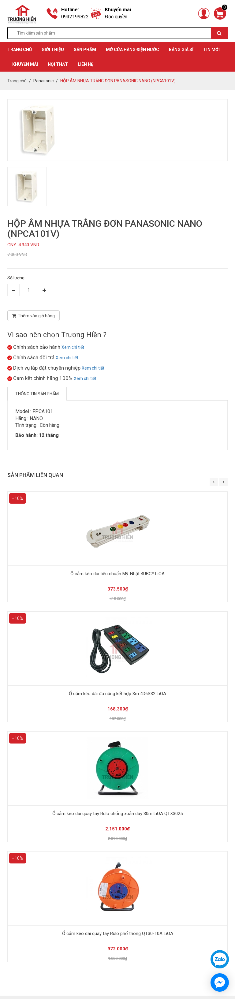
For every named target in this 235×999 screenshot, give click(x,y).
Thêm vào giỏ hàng (33, 315)
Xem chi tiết (73, 347)
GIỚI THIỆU (53, 49)
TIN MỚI (211, 49)
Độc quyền (116, 17)
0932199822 (75, 17)
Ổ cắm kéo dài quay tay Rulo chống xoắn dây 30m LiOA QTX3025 (117, 813)
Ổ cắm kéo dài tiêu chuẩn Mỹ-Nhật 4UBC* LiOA (117, 573)
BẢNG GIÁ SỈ (181, 49)
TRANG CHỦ (19, 49)
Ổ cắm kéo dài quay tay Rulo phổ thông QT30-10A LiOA (117, 933)
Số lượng (15, 277)
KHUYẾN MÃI (25, 64)
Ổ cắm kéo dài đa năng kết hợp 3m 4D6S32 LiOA (117, 693)
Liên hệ (85, 64)
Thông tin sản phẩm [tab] (37, 393)
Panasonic (43, 80)
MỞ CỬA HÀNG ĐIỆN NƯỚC (132, 49)
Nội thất (58, 64)
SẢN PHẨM (85, 49)
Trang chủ (17, 80)
